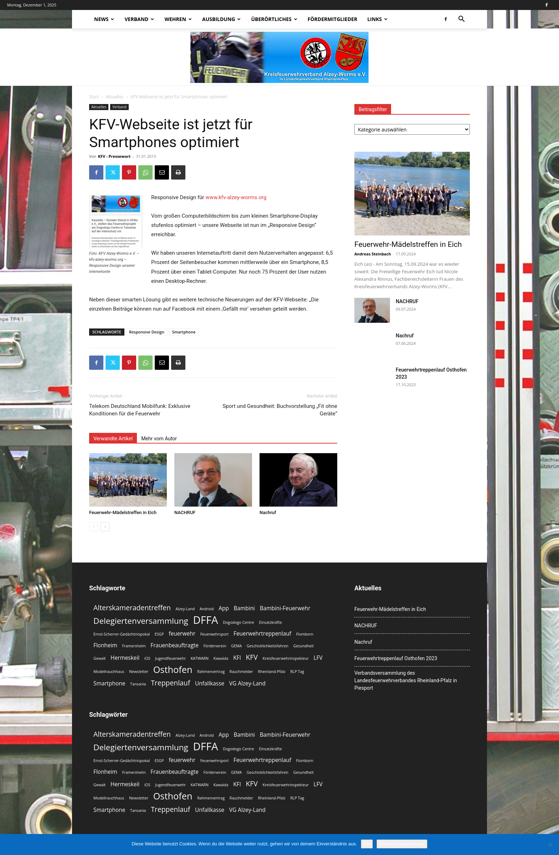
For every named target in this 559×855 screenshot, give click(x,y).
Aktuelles (115, 97)
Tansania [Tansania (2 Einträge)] (138, 684)
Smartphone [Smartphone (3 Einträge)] (109, 683)
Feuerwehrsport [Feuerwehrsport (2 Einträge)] (214, 634)
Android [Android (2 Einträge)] (207, 608)
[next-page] (105, 526)
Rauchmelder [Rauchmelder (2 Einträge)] (241, 671)
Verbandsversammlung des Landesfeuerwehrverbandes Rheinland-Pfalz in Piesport (405, 680)
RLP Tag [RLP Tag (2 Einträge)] (297, 671)
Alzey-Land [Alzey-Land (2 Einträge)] (185, 608)
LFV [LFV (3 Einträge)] (318, 658)
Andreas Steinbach (372, 253)
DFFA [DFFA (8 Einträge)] (205, 620)
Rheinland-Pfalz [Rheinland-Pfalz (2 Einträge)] (272, 671)
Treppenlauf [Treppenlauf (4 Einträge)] (170, 682)
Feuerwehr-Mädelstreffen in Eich (123, 512)
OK (367, 843)
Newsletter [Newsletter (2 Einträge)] (138, 671)
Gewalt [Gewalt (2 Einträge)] (99, 658)
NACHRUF (184, 512)
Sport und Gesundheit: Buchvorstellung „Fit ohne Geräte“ (279, 410)
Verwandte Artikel (113, 438)
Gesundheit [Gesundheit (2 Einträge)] (303, 645)
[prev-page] (93, 526)
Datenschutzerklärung (401, 843)
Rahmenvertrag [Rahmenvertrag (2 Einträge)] (211, 671)
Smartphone (184, 332)
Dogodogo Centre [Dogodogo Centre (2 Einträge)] (238, 622)
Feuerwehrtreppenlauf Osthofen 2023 (395, 658)
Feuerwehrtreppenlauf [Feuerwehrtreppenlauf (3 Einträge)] (262, 633)
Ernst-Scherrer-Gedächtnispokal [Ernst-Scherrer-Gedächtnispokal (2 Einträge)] (121, 634)
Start (94, 97)
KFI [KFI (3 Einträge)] (237, 658)
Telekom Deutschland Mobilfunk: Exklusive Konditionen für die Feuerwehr (139, 410)
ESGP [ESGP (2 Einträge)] (159, 634)
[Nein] (550, 844)
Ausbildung (221, 19)
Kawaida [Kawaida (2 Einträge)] (221, 658)
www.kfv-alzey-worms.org (235, 197)
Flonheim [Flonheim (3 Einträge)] (105, 645)
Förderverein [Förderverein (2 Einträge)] (215, 645)
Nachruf (268, 512)
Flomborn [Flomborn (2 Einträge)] (304, 634)
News (104, 19)
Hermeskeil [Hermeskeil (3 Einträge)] (125, 658)
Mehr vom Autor (159, 438)
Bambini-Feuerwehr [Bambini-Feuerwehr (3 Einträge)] (285, 608)
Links (377, 19)
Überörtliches (274, 19)
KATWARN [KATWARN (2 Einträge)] (200, 658)
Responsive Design (146, 332)
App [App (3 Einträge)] (224, 608)
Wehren (178, 19)
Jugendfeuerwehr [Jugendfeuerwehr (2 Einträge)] (170, 658)
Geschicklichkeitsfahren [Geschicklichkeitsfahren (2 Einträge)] (267, 645)
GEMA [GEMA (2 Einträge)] (236, 645)
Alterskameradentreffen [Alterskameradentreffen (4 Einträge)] (132, 607)
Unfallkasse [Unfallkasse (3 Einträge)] (209, 683)
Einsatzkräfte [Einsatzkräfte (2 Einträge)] (270, 622)
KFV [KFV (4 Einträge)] (251, 657)
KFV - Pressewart (114, 156)
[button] (461, 19)
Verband (139, 19)
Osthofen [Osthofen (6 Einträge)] (173, 669)
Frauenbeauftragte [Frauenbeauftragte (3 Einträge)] (174, 645)
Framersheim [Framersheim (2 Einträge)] (134, 645)
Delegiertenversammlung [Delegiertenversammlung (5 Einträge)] (140, 621)
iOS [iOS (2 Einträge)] (147, 658)
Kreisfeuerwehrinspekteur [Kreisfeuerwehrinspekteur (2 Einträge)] (286, 658)
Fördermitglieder (332, 19)
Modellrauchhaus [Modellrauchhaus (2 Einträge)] (108, 671)
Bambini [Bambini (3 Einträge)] (244, 608)
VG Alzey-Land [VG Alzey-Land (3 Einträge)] (247, 683)
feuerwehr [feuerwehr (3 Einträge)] (182, 633)
